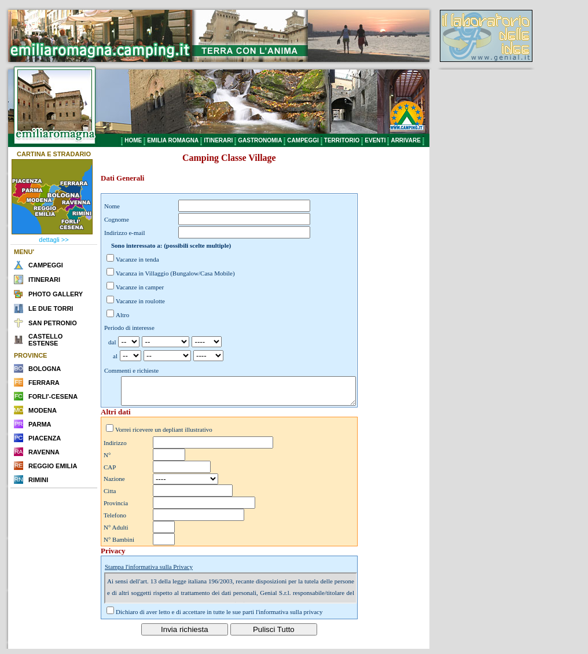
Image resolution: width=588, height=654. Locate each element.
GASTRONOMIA (260, 140)
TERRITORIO (341, 140)
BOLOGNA (44, 368)
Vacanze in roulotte (140, 300)
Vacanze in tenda (137, 259)
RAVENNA (44, 452)
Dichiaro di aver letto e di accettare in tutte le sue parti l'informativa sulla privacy (219, 616)
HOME (133, 140)
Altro (122, 314)
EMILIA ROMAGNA (173, 140)
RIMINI (38, 479)
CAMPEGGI (302, 140)
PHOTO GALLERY (55, 294)
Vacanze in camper (140, 287)
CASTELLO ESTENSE (45, 340)
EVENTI (375, 140)
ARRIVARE (405, 140)
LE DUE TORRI (50, 308)
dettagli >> (53, 239)
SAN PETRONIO (52, 322)
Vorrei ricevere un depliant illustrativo (163, 434)
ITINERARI (218, 140)
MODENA (42, 410)
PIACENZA (44, 438)
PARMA (40, 424)
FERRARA (44, 382)
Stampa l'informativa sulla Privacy (149, 571)
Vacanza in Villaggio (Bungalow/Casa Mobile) (175, 273)
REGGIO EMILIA (52, 465)
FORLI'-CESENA (53, 396)
